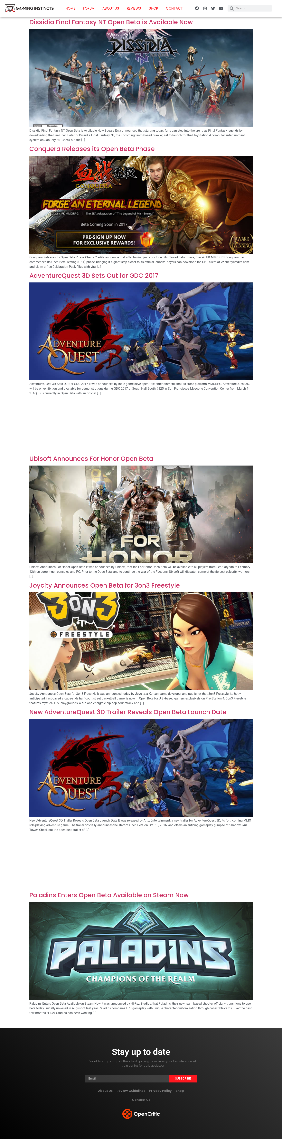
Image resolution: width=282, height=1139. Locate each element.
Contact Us (141, 1100)
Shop (153, 8)
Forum (89, 8)
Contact (174, 8)
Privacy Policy (160, 1091)
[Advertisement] (141, 426)
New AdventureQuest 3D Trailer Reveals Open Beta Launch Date (127, 711)
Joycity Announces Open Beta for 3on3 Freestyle (104, 585)
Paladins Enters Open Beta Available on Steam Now (109, 895)
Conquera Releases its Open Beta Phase (92, 148)
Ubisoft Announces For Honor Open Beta (91, 458)
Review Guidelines (131, 1091)
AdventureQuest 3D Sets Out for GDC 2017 (93, 275)
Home (70, 8)
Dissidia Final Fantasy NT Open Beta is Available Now (111, 22)
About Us (110, 8)
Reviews (134, 8)
